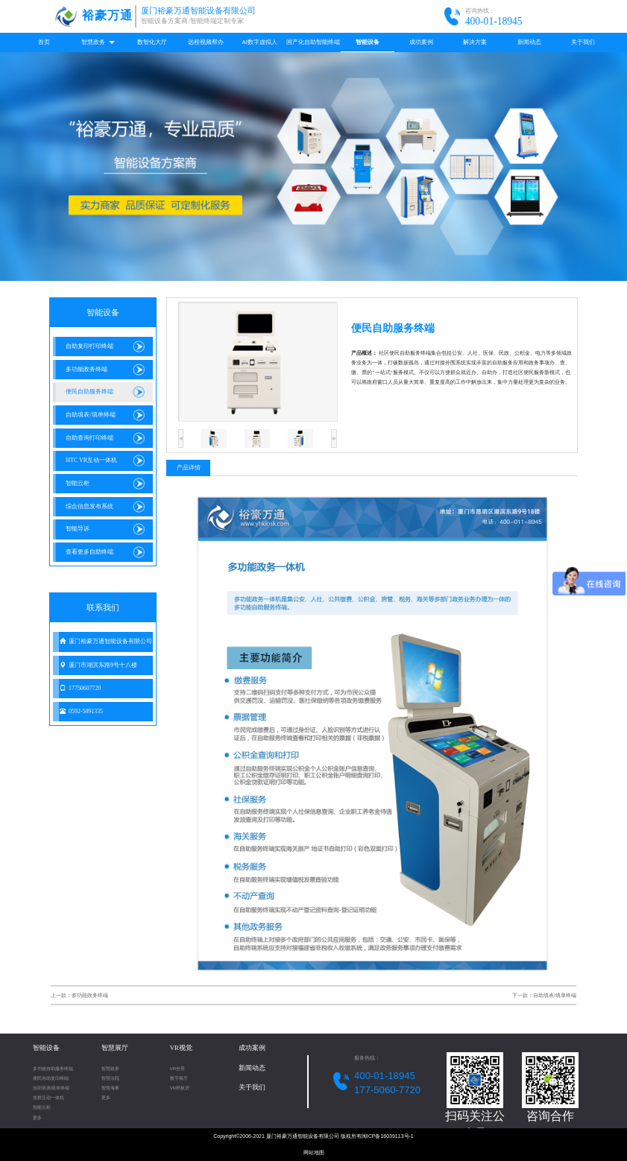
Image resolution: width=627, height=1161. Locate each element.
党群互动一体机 (48, 1097)
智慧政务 (97, 42)
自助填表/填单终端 (51, 1087)
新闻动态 (529, 42)
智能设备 (367, 42)
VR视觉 (181, 1047)
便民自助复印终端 (51, 1078)
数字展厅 (179, 1078)
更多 (37, 1117)
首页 (44, 42)
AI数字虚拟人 (259, 42)
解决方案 (475, 42)
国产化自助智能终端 (313, 42)
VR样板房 (180, 1087)
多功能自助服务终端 (53, 1068)
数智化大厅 (152, 42)
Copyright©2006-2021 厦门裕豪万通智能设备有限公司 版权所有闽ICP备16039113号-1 (313, 1136)
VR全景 (178, 1068)
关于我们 (583, 42)
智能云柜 (42, 1107)
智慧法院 (110, 1078)
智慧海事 (110, 1087)
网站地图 (313, 1152)
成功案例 (421, 42)
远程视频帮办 (206, 42)
